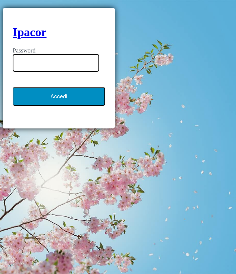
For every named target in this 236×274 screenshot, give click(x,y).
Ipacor (30, 32)
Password (24, 50)
